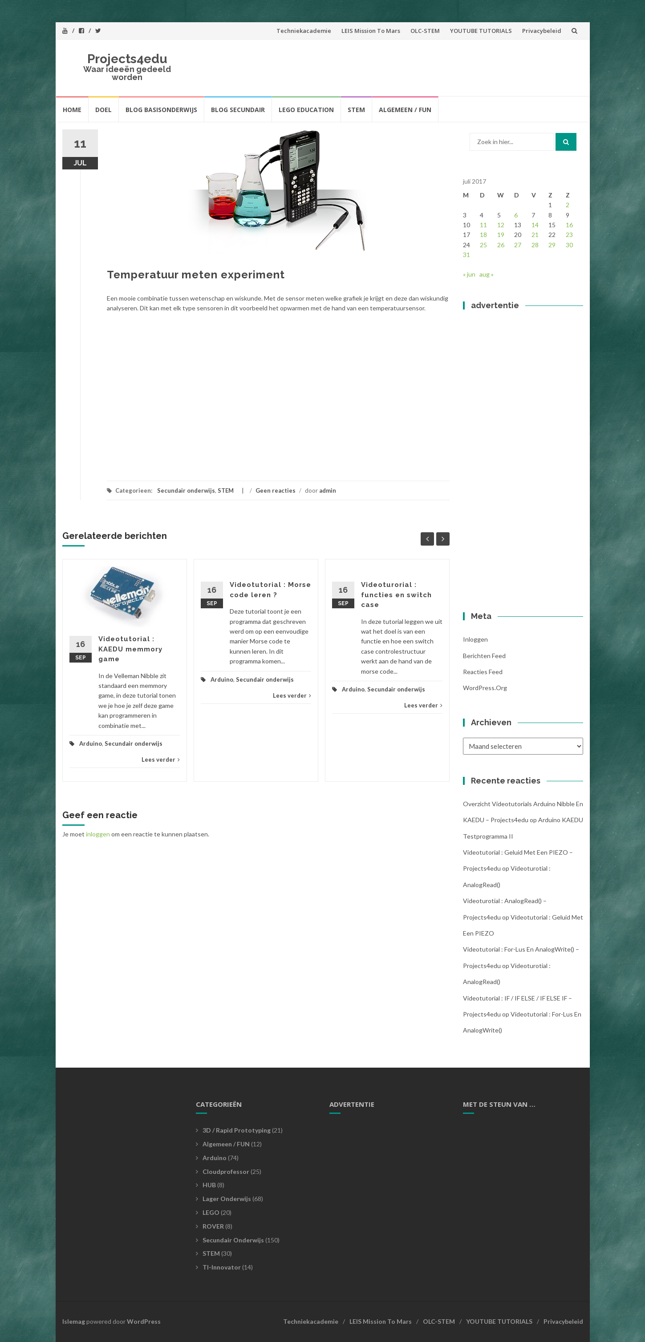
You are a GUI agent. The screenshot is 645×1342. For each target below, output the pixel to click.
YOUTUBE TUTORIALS (481, 31)
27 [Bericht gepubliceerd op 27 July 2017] (517, 245)
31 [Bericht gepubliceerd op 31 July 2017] (466, 254)
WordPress (144, 1321)
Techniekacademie (303, 31)
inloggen (98, 834)
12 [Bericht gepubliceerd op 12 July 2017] (500, 225)
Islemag (73, 1321)
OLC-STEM (425, 31)
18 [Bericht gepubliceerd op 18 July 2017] (483, 234)
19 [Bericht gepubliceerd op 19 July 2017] (500, 234)
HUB (209, 1185)
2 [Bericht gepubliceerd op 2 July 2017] (567, 205)
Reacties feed (483, 671)
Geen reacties (276, 490)
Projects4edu (127, 59)
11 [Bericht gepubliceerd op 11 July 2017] (483, 225)
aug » (486, 274)
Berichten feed (484, 655)
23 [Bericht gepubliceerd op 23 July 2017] (569, 234)
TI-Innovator (222, 1267)
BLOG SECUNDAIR (238, 109)
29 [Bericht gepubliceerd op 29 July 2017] (552, 245)
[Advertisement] (414, 66)
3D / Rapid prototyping (237, 1130)
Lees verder (161, 759)
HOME (72, 109)
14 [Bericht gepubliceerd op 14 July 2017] (535, 225)
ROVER (213, 1226)
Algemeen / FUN (405, 109)
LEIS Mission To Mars (370, 31)
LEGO (211, 1212)
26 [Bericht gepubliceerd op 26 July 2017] (500, 245)
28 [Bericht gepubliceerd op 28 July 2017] (535, 245)
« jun (469, 274)
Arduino (90, 743)
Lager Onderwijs (227, 1198)
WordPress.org (485, 687)
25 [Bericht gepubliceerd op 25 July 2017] (483, 245)
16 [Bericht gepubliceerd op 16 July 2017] (569, 225)
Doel (103, 109)
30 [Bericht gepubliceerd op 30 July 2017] (569, 245)
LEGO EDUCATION (306, 109)
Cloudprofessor (226, 1171)
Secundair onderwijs (186, 490)
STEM (356, 109)
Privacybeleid (541, 31)
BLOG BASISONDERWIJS (161, 109)
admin (327, 490)
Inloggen (475, 639)
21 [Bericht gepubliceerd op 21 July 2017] (535, 234)
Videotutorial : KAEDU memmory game (130, 649)
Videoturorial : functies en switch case (396, 595)
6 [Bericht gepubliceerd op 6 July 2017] (516, 215)
